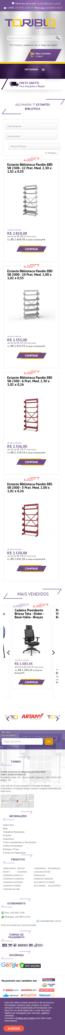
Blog (5, 828)
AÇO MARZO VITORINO (44, 882)
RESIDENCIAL (54, 868)
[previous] (9, 652)
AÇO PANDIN (40, 886)
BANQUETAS (39, 875)
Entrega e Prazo (11, 849)
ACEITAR (14, 1028)
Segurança (8, 839)
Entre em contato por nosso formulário (18, 925)
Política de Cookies (25, 1018)
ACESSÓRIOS (54, 886)
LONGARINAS (40, 868)
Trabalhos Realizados (14, 832)
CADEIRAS (22, 872)
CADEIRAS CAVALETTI (13, 875)
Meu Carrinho (43, 53)
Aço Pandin (23, 105)
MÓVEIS (21, 868)
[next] (53, 652)
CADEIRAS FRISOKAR (13, 882)
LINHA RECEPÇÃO (42, 872)
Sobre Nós (8, 825)
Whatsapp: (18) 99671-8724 (15, 917)
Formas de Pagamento (14, 852)
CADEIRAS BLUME (11, 889)
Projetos (7, 835)
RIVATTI (6, 872)
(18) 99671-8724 (48, 7)
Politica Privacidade (13, 845)
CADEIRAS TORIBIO (12, 886)
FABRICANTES (9, 868)
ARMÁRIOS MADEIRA (43, 879)
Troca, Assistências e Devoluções (19, 842)
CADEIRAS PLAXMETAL (13, 879)
